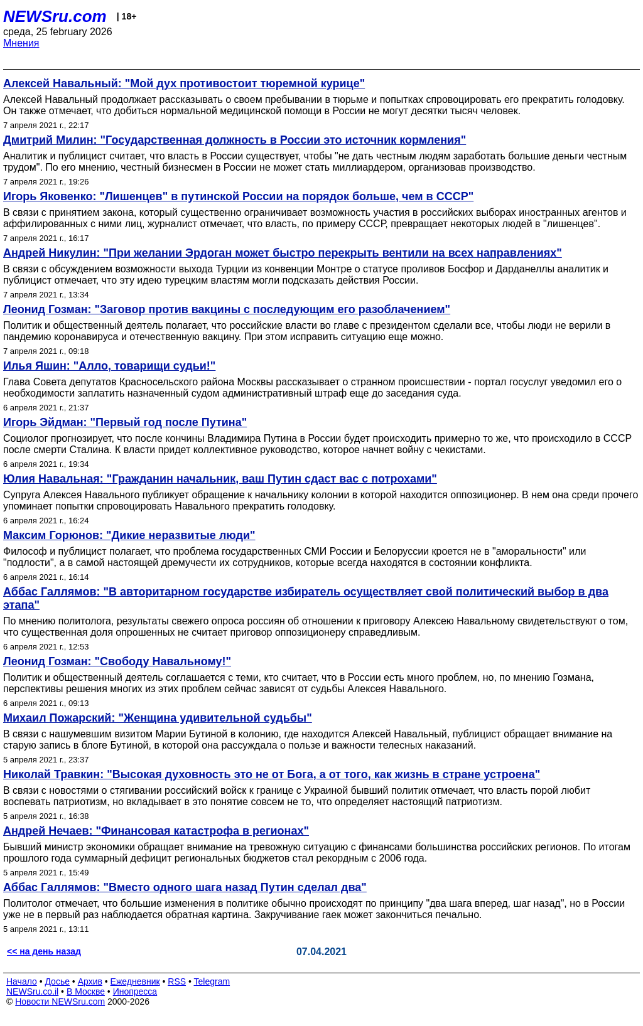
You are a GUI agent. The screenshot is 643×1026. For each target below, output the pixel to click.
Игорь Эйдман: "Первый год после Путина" (125, 422)
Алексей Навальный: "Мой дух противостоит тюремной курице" (184, 83)
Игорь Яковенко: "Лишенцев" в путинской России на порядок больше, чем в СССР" (238, 196)
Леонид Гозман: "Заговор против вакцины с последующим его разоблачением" (226, 309)
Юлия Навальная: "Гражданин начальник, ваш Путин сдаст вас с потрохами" (220, 479)
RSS (177, 981)
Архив (90, 981)
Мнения (21, 43)
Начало (21, 981)
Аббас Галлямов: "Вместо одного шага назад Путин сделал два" (185, 887)
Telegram (212, 981)
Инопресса (135, 991)
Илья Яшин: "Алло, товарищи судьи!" (109, 366)
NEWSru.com (55, 16)
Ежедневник (135, 981)
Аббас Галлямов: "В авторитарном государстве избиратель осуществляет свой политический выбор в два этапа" (305, 598)
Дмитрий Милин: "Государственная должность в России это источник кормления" (234, 140)
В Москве (86, 991)
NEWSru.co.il (32, 991)
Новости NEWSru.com (60, 1002)
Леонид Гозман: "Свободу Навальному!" (117, 661)
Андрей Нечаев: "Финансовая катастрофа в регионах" (156, 831)
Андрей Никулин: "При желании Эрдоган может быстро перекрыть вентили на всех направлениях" (282, 253)
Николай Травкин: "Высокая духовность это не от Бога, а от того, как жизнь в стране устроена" (271, 774)
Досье (57, 981)
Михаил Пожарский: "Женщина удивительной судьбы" (157, 718)
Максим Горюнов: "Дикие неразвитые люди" (129, 535)
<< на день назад (44, 951)
